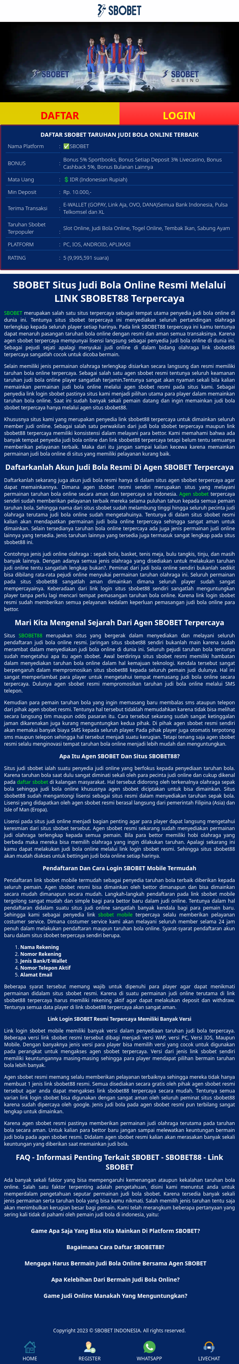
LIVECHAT (209, 1351)
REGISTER (89, 1351)
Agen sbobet (194, 494)
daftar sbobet (32, 782)
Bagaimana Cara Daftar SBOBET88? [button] (115, 1247)
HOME (30, 1351)
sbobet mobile (115, 914)
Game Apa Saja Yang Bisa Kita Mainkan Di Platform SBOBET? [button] (115, 1231)
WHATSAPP (149, 1351)
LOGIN (179, 115)
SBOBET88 (31, 635)
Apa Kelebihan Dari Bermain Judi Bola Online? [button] (115, 1279)
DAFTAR (60, 115)
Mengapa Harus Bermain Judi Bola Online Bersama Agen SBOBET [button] (115, 1263)
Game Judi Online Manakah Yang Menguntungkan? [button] (116, 1295)
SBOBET (13, 313)
